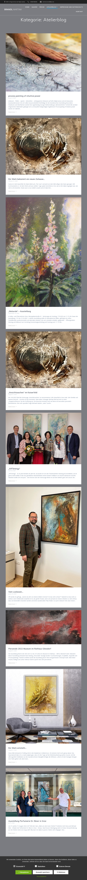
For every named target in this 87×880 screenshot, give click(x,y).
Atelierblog (51, 7)
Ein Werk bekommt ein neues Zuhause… (26, 179)
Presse (42, 7)
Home (27, 7)
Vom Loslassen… (15, 592)
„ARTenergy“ (14, 468)
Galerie (34, 7)
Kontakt (79, 11)
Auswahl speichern (43, 872)
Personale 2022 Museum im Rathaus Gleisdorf (29, 648)
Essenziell (19, 866)
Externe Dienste (64, 866)
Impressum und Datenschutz (71, 7)
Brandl (13, 9)
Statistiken (41, 866)
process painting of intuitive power (24, 96)
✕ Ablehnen (61, 872)
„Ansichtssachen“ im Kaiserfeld (22, 392)
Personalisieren (41, 876)
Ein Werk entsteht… (17, 748)
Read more (11, 112)
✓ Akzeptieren (23, 872)
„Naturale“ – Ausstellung (19, 311)
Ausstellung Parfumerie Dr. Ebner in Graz (27, 821)
